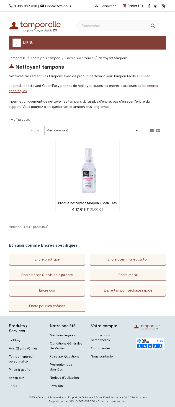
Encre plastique (47, 259)
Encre (13, 386)
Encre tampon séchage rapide (128, 290)
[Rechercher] (117, 26)
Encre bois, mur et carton (128, 259)
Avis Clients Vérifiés (23, 348)
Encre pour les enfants (47, 306)
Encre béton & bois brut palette (47, 275)
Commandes (101, 348)
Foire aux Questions (64, 356)
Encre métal (128, 275)
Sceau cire (16, 378)
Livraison (56, 386)
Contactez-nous (58, 6)
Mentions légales (62, 335)
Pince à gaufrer (20, 370)
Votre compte (104, 325)
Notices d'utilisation (64, 378)
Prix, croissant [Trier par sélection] (93, 130)
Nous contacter (102, 356)
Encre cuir (47, 290)
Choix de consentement (112, 401)
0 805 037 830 (25, 6)
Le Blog (14, 340)
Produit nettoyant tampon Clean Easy (87, 203)
